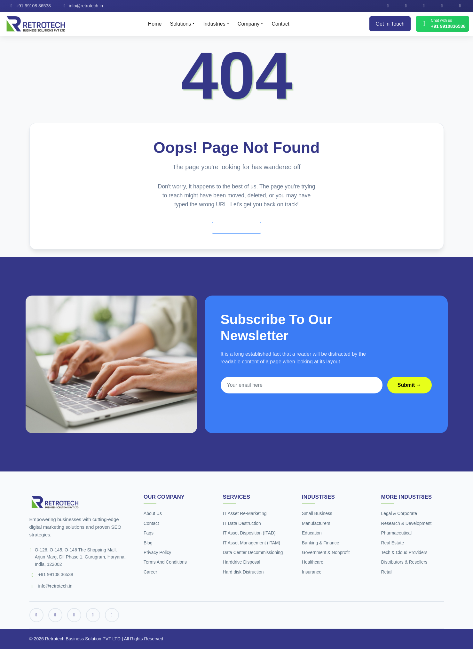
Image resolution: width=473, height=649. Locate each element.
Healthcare (313, 562)
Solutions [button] (180, 24)
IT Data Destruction (242, 523)
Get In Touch (390, 24)
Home (155, 24)
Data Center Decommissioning (253, 552)
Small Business (317, 513)
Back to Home (236, 227)
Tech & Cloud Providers (404, 552)
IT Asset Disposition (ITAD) (249, 532)
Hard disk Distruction (243, 571)
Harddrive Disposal (242, 562)
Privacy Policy (157, 552)
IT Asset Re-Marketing (245, 513)
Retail (387, 571)
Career (150, 571)
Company (248, 24)
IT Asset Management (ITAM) (252, 542)
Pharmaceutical (396, 532)
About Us (153, 513)
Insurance (311, 571)
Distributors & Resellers (404, 562)
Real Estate (392, 542)
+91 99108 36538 (30, 5)
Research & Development (406, 523)
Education (312, 532)
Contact (280, 24)
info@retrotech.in (82, 5)
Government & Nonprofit (326, 552)
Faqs (149, 532)
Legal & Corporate (399, 513)
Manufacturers (316, 523)
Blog (148, 542)
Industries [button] (214, 24)
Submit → (410, 385)
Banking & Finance (321, 542)
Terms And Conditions (165, 562)
